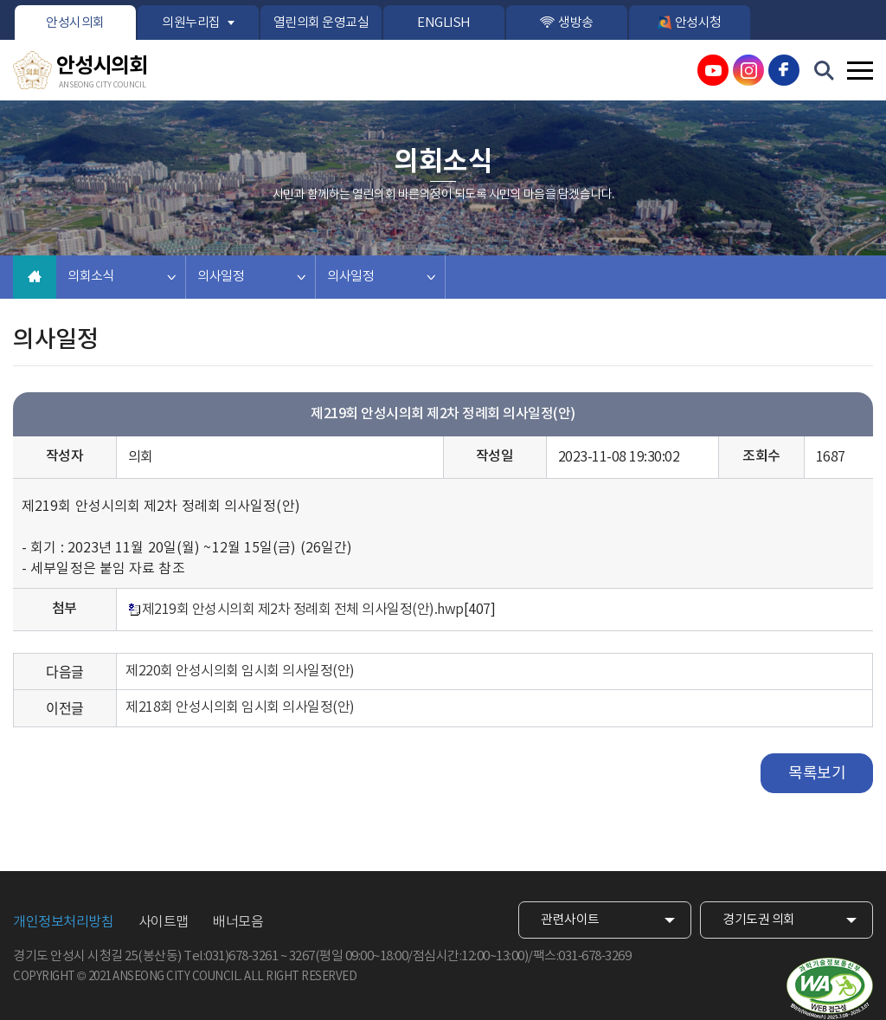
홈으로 (34, 277)
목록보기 (816, 774)
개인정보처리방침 (63, 922)
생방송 (576, 23)
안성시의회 (75, 23)
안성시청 (698, 23)
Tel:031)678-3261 (230, 956)
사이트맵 (163, 922)
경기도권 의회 (758, 920)
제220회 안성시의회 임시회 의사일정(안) (240, 671)
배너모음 (238, 922)
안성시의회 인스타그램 (748, 70)
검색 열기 (825, 71)
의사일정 (220, 276)
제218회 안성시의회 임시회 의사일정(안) (240, 707)
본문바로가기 (0, 0)
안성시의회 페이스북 (783, 70)
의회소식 (90, 276)
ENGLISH (444, 23)
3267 (302, 956)
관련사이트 (570, 920)
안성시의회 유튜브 (713, 70)
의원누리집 (191, 23)
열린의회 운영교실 (321, 23)
